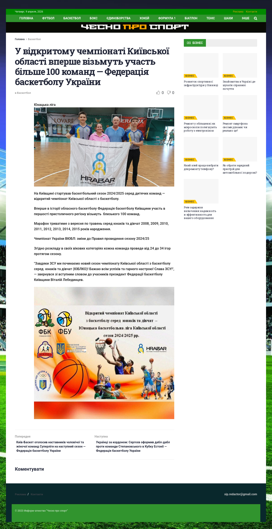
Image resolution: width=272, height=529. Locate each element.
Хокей (144, 18)
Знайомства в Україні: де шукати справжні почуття (239, 85)
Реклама (238, 11)
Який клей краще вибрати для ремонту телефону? (201, 167)
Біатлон (191, 18)
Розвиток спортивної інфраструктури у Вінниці (201, 83)
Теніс (211, 18)
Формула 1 (167, 18)
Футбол (48, 18)
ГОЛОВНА (26, 18)
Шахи (228, 18)
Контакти (251, 11)
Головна (20, 39)
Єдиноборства (118, 18)
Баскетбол (72, 18)
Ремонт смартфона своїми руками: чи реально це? (235, 127)
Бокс (94, 18)
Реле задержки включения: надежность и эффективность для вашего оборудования (200, 213)
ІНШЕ (245, 18)
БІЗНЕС (190, 75)
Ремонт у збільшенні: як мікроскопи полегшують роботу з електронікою (200, 127)
